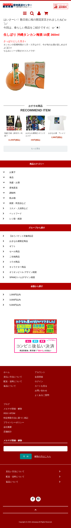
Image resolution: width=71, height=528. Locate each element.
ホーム (7, 372)
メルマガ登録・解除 (13, 409)
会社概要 (8, 427)
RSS (6, 413)
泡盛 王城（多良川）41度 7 (13, 134)
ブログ (7, 404)
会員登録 (39, 377)
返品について (10, 386)
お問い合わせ (41, 390)
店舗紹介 (8, 431)
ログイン (39, 381)
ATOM (12, 413)
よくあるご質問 (42, 395)
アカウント (40, 372)
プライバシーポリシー (14, 422)
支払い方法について (13, 377)
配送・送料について (13, 381)
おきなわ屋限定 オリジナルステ (35, 134)
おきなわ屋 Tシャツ (56, 133)
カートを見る (41, 386)
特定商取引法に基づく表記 (16, 418)
